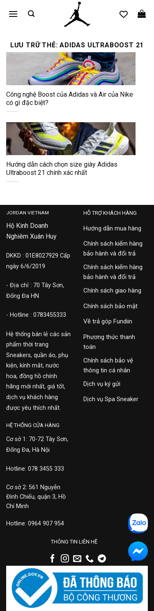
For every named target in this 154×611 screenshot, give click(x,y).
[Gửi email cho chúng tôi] (77, 559)
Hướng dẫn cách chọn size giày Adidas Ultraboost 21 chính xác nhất (61, 168)
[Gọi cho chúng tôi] (89, 559)
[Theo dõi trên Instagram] (65, 559)
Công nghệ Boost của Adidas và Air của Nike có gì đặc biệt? (69, 99)
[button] (13, 14)
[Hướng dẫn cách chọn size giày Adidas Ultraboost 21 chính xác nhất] (71, 138)
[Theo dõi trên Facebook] (52, 559)
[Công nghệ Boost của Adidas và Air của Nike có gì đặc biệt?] (71, 68)
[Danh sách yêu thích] (123, 14)
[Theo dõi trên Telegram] (102, 559)
